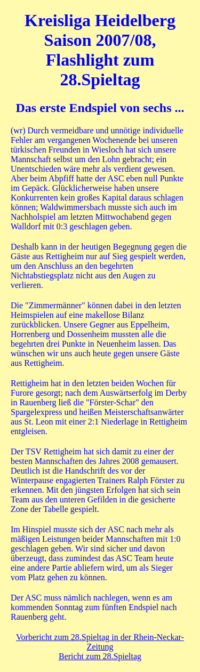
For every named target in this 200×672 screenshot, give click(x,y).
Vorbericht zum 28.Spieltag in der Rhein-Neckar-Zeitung (100, 642)
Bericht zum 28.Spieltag (100, 656)
